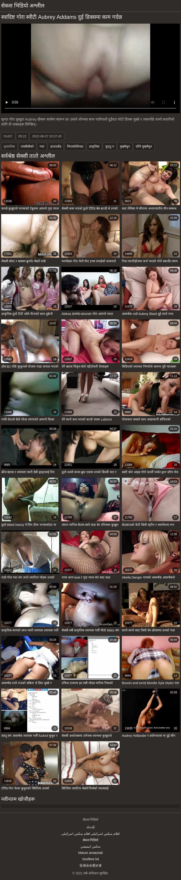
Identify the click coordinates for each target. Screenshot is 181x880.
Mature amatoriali (90, 853)
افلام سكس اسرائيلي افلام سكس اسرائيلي (90, 834)
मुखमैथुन (125, 146)
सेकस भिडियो (91, 840)
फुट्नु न (109, 146)
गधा (42, 146)
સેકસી (91, 827)
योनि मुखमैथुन (144, 146)
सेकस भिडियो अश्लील (22, 5)
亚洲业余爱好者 (91, 865)
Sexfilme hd (90, 859)
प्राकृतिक (94, 146)
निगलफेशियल (75, 146)
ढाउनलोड (55, 146)
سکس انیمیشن (90, 846)
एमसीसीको (27, 146)
